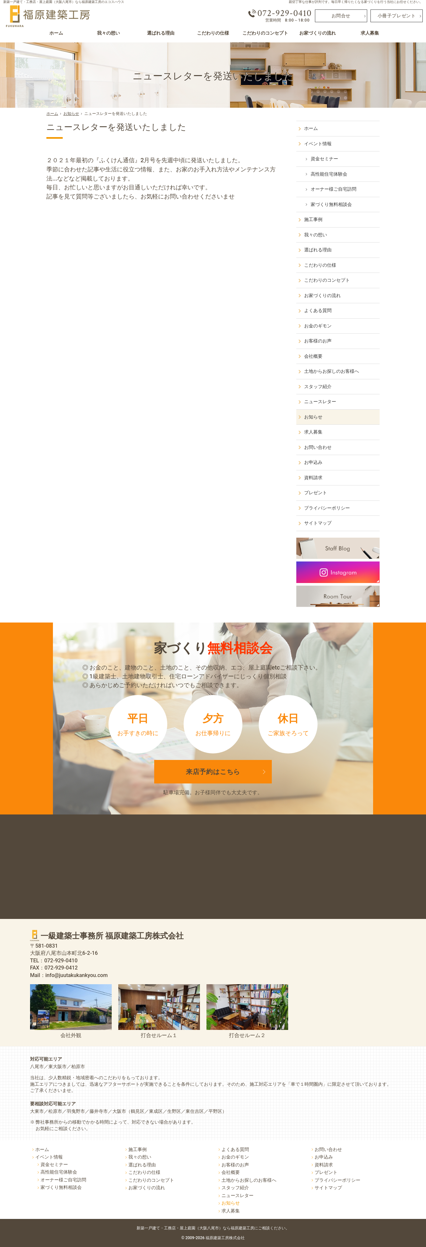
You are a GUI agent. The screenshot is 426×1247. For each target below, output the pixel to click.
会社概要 (313, 356)
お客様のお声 (318, 340)
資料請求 (313, 477)
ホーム (311, 128)
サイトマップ (318, 523)
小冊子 (397, 15)
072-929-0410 (284, 13)
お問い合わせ (318, 447)
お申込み (313, 462)
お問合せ (341, 15)
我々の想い (315, 234)
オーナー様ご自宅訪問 (333, 189)
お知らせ (313, 416)
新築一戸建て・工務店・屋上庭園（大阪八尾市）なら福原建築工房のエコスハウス (63, 2)
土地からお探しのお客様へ (331, 371)
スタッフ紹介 (318, 386)
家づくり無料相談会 (331, 204)
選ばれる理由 (318, 249)
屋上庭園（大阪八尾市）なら (234, 1227)
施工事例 (313, 219)
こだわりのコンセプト (327, 280)
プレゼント (315, 492)
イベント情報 (318, 143)
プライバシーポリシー (327, 508)
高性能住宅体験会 (329, 174)
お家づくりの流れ (322, 295)
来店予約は (213, 771)
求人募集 (313, 431)
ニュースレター (320, 401)
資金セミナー (324, 158)
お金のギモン (318, 325)
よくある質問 (318, 310)
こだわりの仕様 (320, 265)
